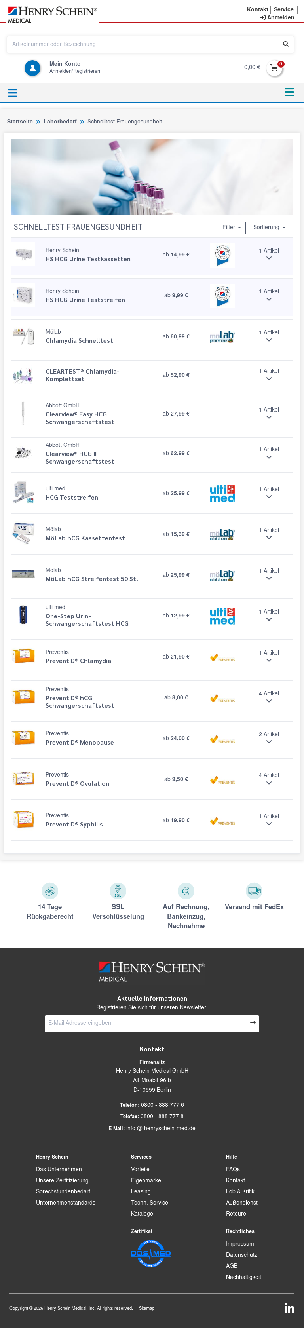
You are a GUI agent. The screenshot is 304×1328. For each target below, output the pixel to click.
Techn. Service (149, 1203)
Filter (232, 227)
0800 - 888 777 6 (162, 1105)
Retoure (236, 1214)
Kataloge (142, 1214)
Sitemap (146, 1309)
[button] (257, 10)
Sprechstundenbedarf (63, 1192)
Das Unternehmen (59, 1170)
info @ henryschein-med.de (161, 1129)
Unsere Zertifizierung (62, 1181)
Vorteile (140, 1170)
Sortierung (270, 227)
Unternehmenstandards (65, 1203)
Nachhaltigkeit (243, 1278)
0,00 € (252, 68)
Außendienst (242, 1203)
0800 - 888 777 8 (162, 1117)
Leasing (141, 1192)
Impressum (240, 1244)
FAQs (233, 1170)
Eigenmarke (146, 1181)
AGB (232, 1266)
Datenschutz (241, 1255)
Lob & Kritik (240, 1192)
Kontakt (235, 1181)
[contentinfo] (277, 18)
